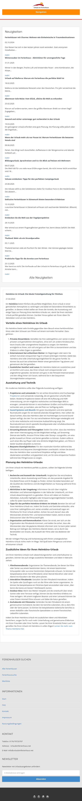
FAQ (4, 705)
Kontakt (5, 711)
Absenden (41, 779)
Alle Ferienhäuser (9, 668)
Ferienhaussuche (9, 675)
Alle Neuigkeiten (41, 277)
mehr (7, 55)
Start (4, 699)
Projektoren (15, 396)
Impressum (7, 717)
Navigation (41, 12)
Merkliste (6, 681)
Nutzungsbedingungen (11, 723)
